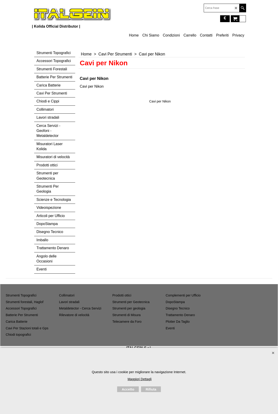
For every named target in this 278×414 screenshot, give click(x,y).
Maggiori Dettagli (140, 379)
